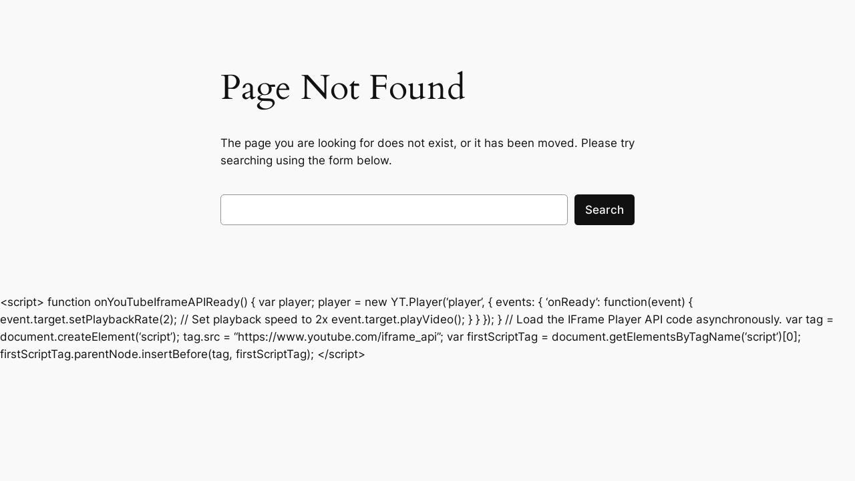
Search (604, 209)
